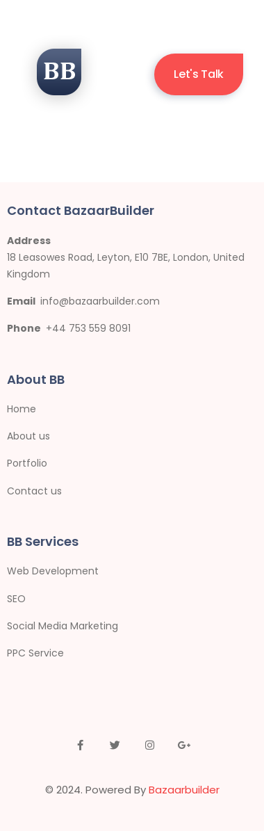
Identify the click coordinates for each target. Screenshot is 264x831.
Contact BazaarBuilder (80, 210)
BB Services (43, 541)
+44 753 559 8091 (88, 328)
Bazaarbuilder (184, 789)
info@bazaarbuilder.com (100, 301)
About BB (36, 379)
